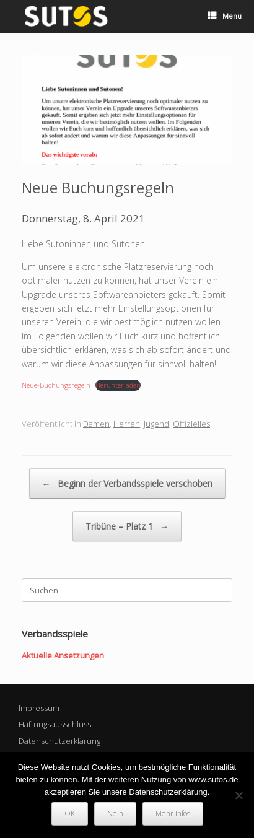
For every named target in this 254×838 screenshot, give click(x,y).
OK (69, 813)
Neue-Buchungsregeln (56, 385)
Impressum (39, 708)
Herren (126, 423)
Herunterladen (118, 385)
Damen (96, 423)
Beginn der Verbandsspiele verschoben (127, 483)
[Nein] (238, 795)
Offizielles (191, 423)
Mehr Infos (172, 813)
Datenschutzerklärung (59, 740)
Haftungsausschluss (55, 724)
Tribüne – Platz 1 (127, 526)
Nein (115, 813)
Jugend (156, 423)
